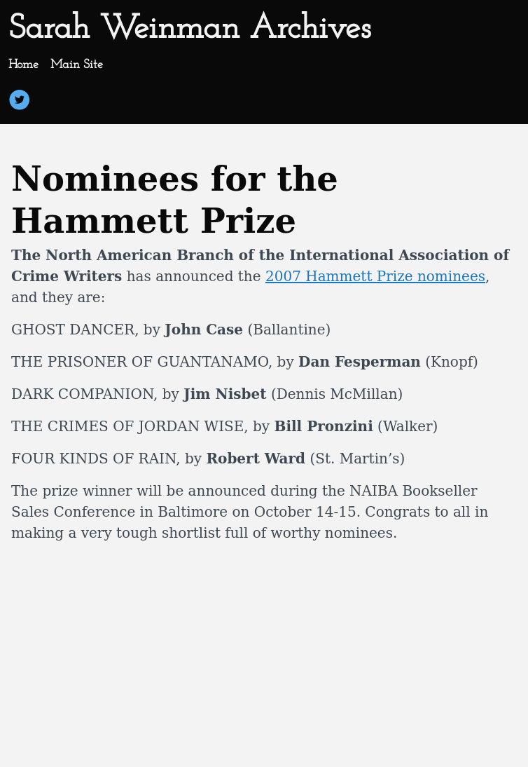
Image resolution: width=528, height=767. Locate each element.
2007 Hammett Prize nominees (375, 276)
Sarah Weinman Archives (189, 29)
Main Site (76, 65)
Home (23, 65)
